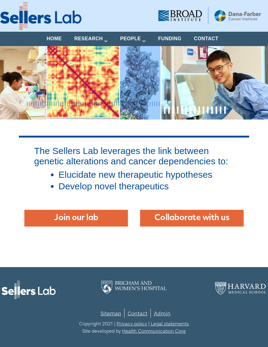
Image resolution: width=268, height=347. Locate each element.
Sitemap (110, 313)
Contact (137, 313)
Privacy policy (132, 324)
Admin (162, 313)
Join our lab (76, 218)
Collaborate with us (191, 218)
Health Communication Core (154, 331)
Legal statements (170, 324)
